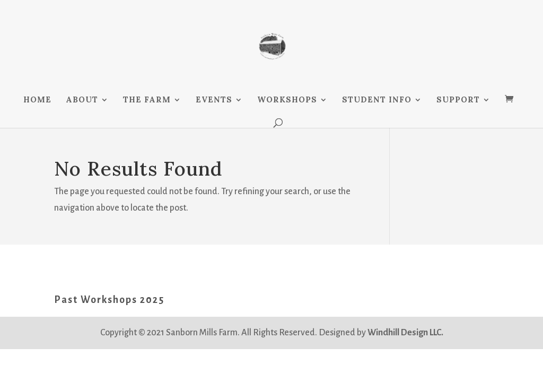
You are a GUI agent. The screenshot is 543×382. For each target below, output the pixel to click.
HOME (37, 100)
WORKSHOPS (287, 100)
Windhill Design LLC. (405, 332)
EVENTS (214, 100)
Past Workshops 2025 (109, 299)
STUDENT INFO (376, 100)
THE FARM (147, 100)
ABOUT (82, 100)
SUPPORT (458, 100)
